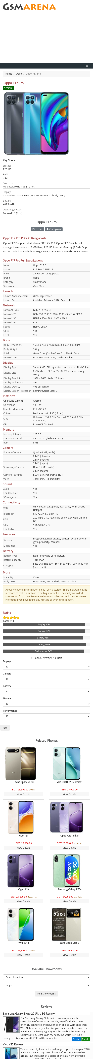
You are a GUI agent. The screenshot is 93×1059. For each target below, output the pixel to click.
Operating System (13, 400)
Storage (7, 698)
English (76, 1039)
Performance (10, 710)
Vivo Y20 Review (13, 1044)
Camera (7, 673)
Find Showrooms (46, 993)
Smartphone (39, 281)
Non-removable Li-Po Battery (49, 555)
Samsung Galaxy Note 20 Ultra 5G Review (29, 1013)
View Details (23, 794)
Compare (53, 229)
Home (8, 73)
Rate (5, 727)
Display (7, 661)
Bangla (85, 1039)
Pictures (37, 229)
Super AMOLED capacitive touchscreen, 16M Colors (61, 367)
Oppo (19, 73)
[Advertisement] (46, 37)
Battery (7, 686)
